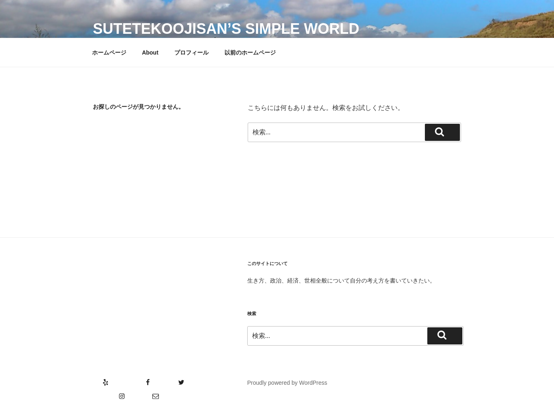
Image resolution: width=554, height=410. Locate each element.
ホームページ (109, 52)
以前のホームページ (250, 52)
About (150, 52)
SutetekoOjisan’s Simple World (226, 28)
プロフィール (191, 52)
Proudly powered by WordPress (287, 382)
